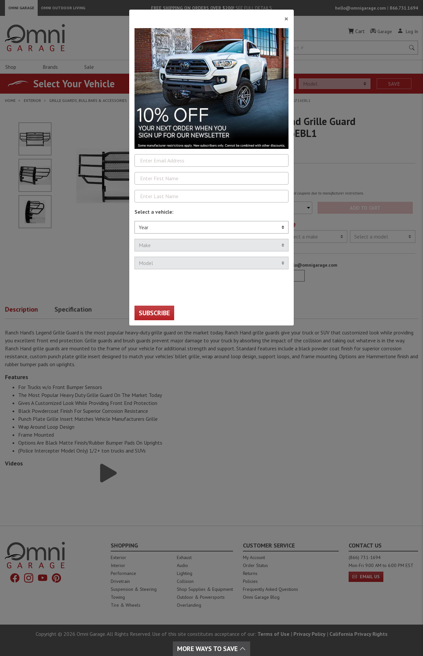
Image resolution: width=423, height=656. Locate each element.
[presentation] (185, 287)
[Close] (211, 16)
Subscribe (154, 313)
